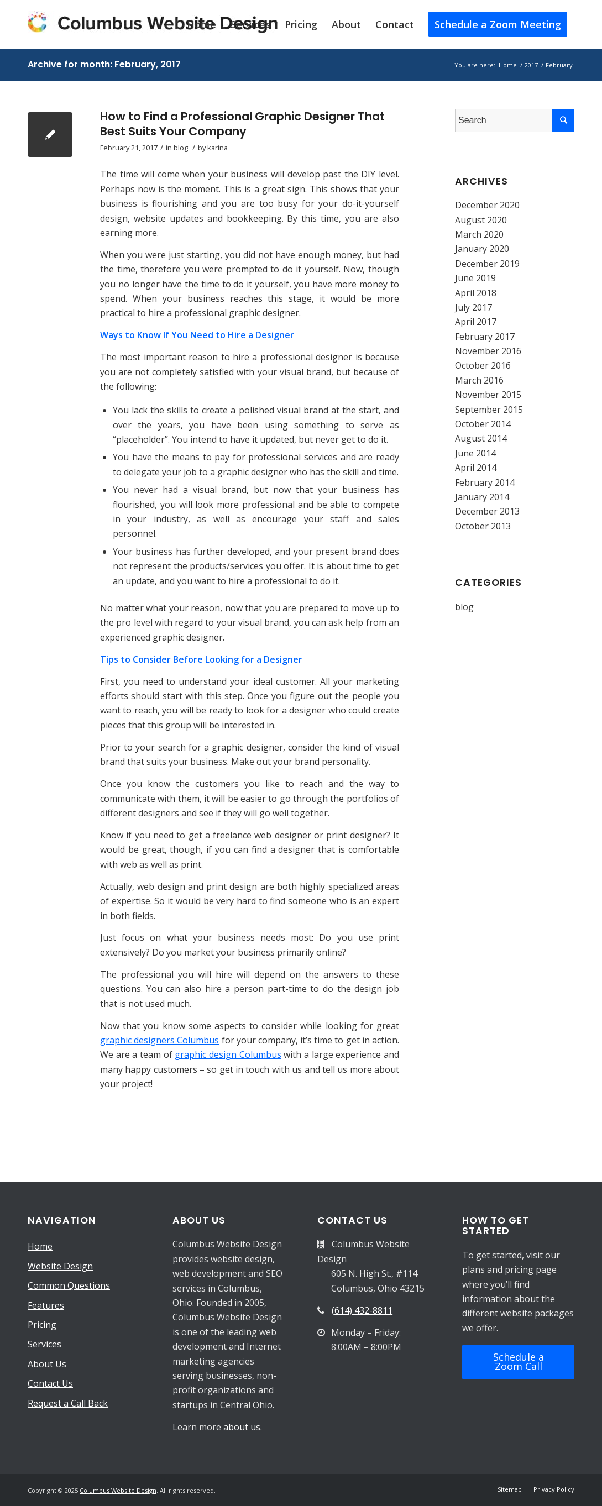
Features (46, 1305)
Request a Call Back (68, 1403)
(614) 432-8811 (362, 1310)
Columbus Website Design (118, 1490)
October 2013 (483, 526)
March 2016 (479, 380)
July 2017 (473, 307)
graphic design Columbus (228, 1054)
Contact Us (50, 1383)
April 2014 (475, 467)
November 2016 (488, 351)
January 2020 (482, 249)
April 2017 (475, 322)
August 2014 (481, 438)
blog (181, 148)
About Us (47, 1364)
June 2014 (475, 453)
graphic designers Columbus (159, 1040)
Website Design (60, 1266)
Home (40, 1246)
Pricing (42, 1325)
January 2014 (482, 497)
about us (241, 1427)
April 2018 (475, 293)
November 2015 (488, 395)
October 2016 (483, 365)
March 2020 (479, 234)
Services (44, 1344)
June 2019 (475, 278)
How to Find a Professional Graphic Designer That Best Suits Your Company (242, 123)
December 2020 (487, 205)
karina (217, 148)
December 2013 (487, 511)
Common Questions (69, 1285)
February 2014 (485, 482)
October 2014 (483, 424)
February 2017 (485, 336)
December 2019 (487, 264)
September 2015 (489, 409)
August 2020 (481, 220)
